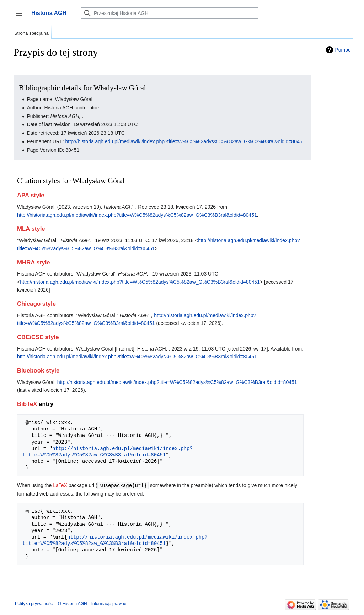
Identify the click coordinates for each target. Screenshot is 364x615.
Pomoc (342, 50)
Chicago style (36, 303)
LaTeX (60, 485)
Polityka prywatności (34, 603)
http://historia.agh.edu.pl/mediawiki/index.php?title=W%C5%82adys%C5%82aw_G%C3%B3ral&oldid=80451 (185, 141)
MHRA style (33, 262)
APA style (30, 195)
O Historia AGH (72, 603)
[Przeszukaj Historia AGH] (169, 13)
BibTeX (27, 404)
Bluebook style (38, 370)
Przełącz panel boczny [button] (21, 17)
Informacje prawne (109, 603)
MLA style (31, 228)
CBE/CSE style (38, 337)
